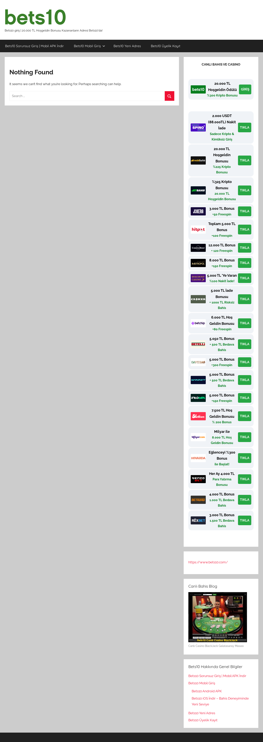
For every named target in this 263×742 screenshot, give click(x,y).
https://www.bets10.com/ (208, 562)
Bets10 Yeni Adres (127, 46)
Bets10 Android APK (207, 691)
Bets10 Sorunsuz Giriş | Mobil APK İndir (34, 46)
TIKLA (244, 127)
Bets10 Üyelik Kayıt (165, 46)
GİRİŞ (245, 89)
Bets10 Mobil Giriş (89, 46)
